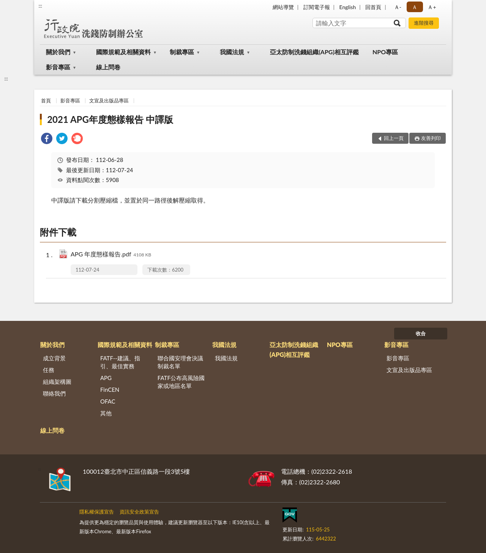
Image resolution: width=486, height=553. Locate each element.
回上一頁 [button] (394, 138)
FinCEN (109, 389)
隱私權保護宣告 (96, 512)
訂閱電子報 (316, 7)
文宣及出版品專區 (109, 100)
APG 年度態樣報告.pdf (111, 254)
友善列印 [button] (431, 138)
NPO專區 (385, 51)
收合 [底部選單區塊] (421, 333)
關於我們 (58, 51)
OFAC (107, 401)
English (347, 7)
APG (106, 377)
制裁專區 (182, 51)
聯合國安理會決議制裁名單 (180, 362)
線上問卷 (108, 67)
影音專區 (58, 67)
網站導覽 (283, 7)
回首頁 (373, 7)
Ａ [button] (414, 7)
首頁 (46, 100)
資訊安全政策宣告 (139, 512)
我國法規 (232, 51)
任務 (48, 369)
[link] (46, 139)
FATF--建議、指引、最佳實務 (120, 362)
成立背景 (54, 358)
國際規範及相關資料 (123, 51)
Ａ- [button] (397, 7)
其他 (106, 413)
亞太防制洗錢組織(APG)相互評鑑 (314, 51)
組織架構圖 (57, 381)
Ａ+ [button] (432, 7)
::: (40, 6)
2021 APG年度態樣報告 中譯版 (110, 119)
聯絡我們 (54, 393)
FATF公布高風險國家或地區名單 (181, 381)
